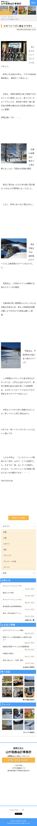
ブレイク (10, 17)
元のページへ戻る (18, 518)
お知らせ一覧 (29, 620)
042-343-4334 (18, 760)
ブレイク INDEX (28, 732)
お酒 (5, 538)
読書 (5, 532)
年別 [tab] (4, 573)
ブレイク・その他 (9, 561)
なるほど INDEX (28, 667)
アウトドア (7, 555)
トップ (3, 17)
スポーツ (6, 544)
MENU (33, 3)
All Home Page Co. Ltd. (22, 823)
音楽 (5, 549)
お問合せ (10, 756)
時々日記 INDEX (28, 700)
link (23, 810)
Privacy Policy (14, 810)
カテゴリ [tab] (6, 526)
